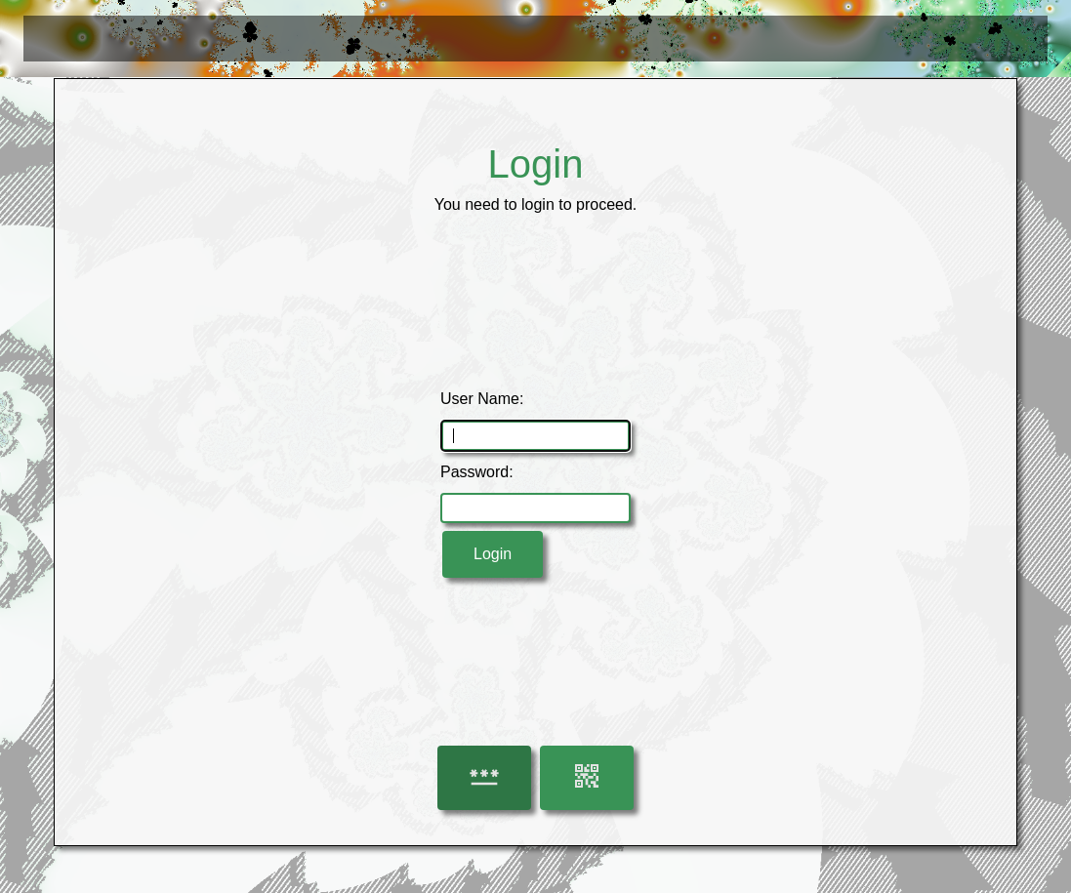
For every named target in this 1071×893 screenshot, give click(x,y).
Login (493, 554)
